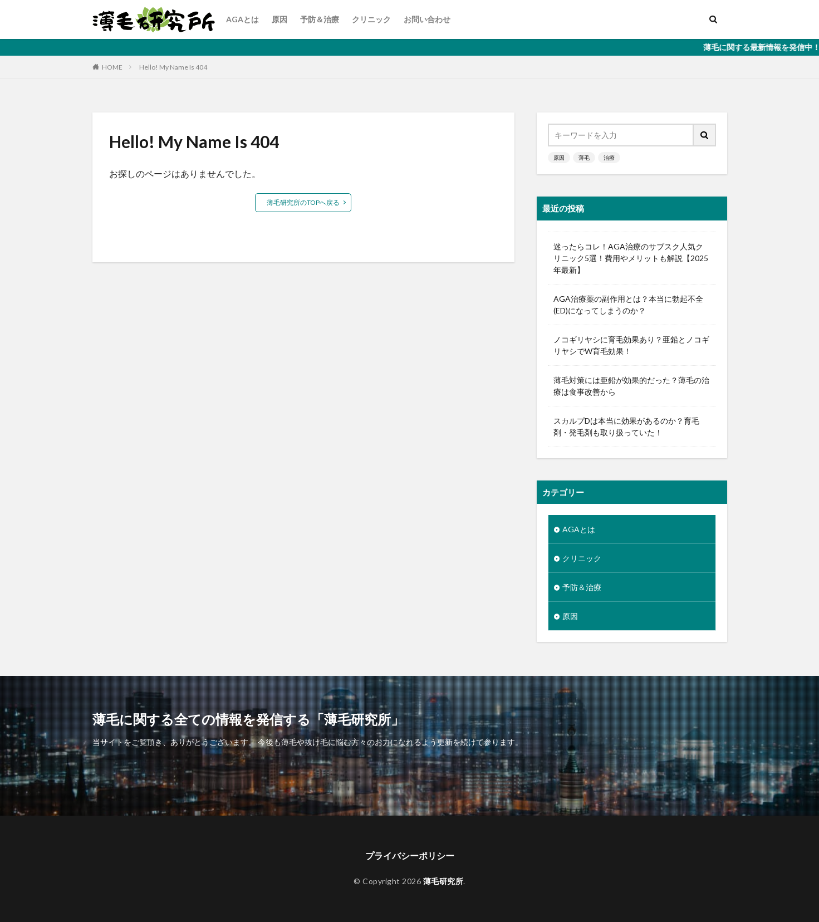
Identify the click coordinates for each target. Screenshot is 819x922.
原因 (279, 19)
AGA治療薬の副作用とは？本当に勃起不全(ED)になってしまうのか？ (628, 304)
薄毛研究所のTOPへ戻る (303, 202)
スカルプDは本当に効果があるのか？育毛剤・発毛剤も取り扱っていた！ (626, 426)
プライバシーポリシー (409, 855)
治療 (609, 157)
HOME (112, 66)
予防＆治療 (319, 19)
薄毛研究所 (443, 881)
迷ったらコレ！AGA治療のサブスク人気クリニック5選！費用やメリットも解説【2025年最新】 (630, 258)
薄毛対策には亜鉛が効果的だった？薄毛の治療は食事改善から (631, 385)
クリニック (371, 19)
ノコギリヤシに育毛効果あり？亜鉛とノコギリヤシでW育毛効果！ (631, 345)
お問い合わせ (427, 19)
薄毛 (584, 157)
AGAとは (242, 19)
